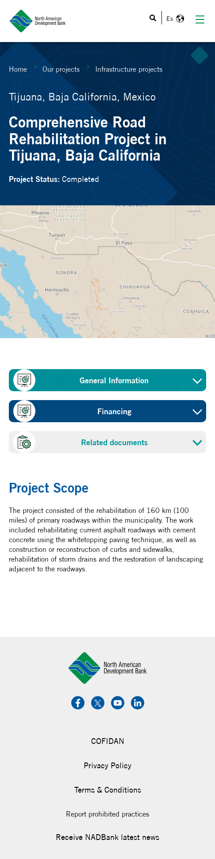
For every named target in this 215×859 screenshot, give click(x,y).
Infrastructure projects (128, 69)
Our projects (61, 69)
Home (18, 69)
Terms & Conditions (107, 790)
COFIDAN (107, 741)
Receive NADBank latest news (107, 837)
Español (174, 18)
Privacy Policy (107, 765)
